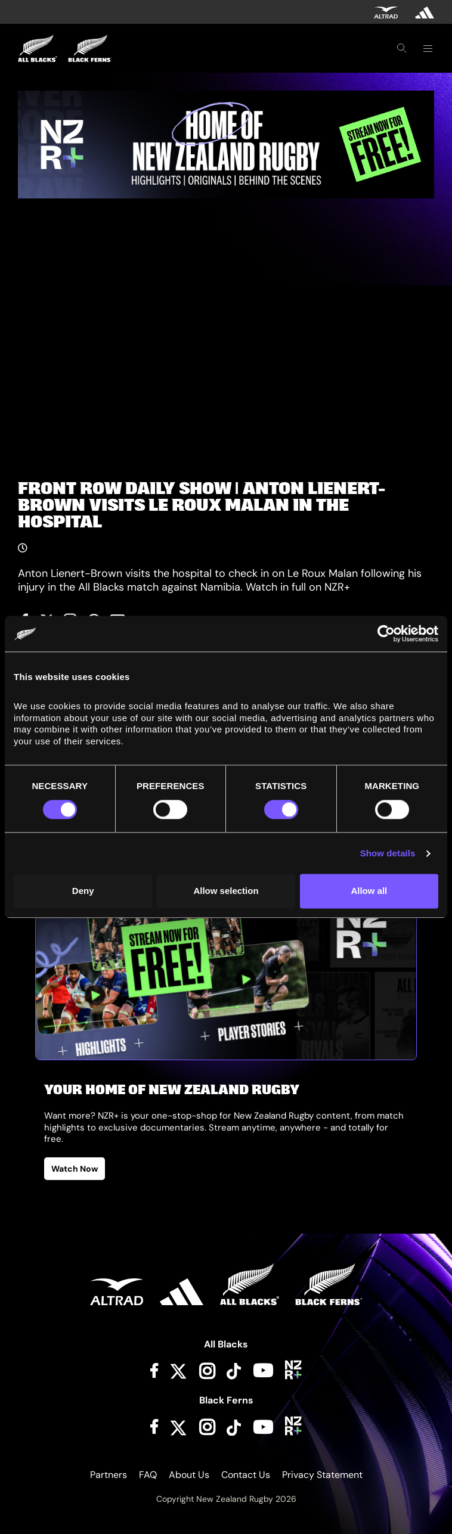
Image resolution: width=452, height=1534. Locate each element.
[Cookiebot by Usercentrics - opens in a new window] (386, 633)
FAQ (148, 1474)
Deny (83, 891)
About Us (189, 1474)
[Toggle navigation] (427, 48)
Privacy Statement (322, 1474)
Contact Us (245, 1474)
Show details (388, 853)
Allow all (369, 891)
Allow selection (225, 891)
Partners (108, 1474)
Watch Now (74, 1168)
